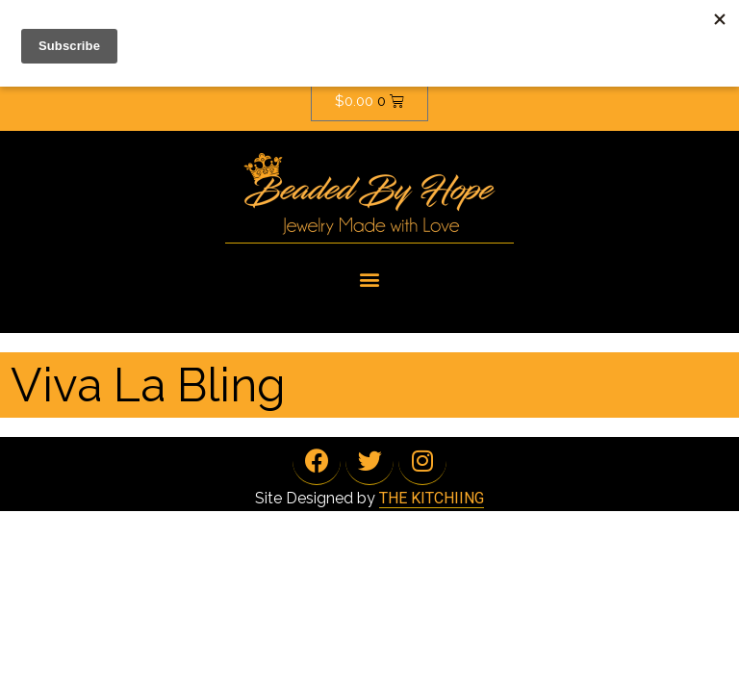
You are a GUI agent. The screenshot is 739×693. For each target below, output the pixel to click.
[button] (370, 279)
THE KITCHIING (431, 498)
